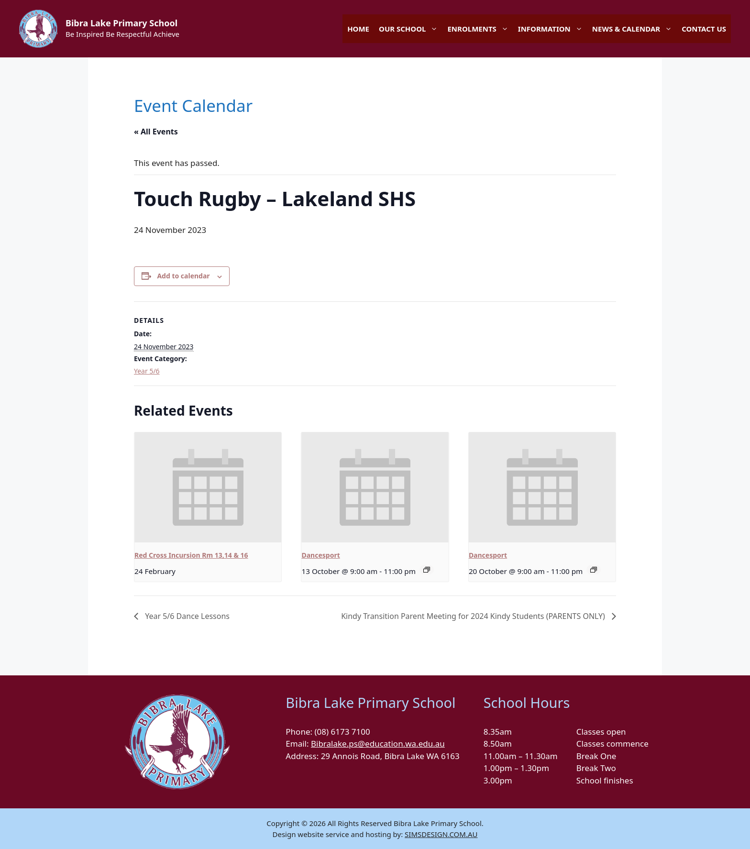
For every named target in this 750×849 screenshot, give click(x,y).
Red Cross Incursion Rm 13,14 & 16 (191, 555)
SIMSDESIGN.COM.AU (441, 834)
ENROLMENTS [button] (480, 28)
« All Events (156, 131)
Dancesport (320, 555)
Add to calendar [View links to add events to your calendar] (183, 275)
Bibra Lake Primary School (121, 23)
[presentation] (207, 487)
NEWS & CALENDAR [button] (634, 28)
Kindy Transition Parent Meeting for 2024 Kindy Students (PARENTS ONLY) (474, 616)
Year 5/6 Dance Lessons (186, 616)
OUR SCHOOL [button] (410, 28)
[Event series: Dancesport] (426, 570)
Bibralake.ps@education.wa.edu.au (378, 743)
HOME (358, 28)
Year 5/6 (147, 370)
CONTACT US (704, 28)
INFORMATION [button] (552, 28)
